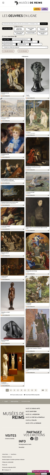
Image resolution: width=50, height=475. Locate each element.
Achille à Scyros (4, 276)
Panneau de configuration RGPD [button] (9, 467)
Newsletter (21, 447)
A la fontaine (28, 303)
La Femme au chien (30, 192)
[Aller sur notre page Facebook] (31, 438)
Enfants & (9, 438)
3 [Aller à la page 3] (14, 390)
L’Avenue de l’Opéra (5, 117)
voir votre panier (23, 51)
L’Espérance (3, 382)
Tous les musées (7, 28)
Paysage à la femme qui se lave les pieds (9, 202)
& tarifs (25, 444)
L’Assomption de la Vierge (31, 271)
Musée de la (42, 29)
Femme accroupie (5, 340)
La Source (28, 132)
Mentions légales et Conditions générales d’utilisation (13, 459)
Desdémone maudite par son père (33, 167)
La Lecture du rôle (5, 154)
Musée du (19, 33)
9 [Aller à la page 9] (35, 390)
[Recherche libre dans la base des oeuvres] (21, 23)
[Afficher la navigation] (3, 3)
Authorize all (31, 473)
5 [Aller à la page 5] (21, 390)
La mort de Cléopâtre (5, 226)
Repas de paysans (5, 252)
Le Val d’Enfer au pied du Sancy (32, 369)
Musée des (37, 9)
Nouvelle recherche (8, 51)
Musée (44, 9)
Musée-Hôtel (42, 33)
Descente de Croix (5, 93)
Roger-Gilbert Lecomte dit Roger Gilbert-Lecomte (36, 227)
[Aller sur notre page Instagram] (36, 438)
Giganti (27, 95)
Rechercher (44, 23)
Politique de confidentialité (7, 462)
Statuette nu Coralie (5, 312)
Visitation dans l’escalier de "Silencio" (34, 348)
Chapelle (31, 32)
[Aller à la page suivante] (46, 390)
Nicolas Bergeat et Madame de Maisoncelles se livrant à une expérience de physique (12, 180)
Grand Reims (13, 454)
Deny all (38, 473)
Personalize (44, 473)
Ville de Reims (5, 454)
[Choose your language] (6, 470)
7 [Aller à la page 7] (28, 390)
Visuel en (10, 36)
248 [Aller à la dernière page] (43, 390)
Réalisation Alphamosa (7, 457)
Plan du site (4, 465)
